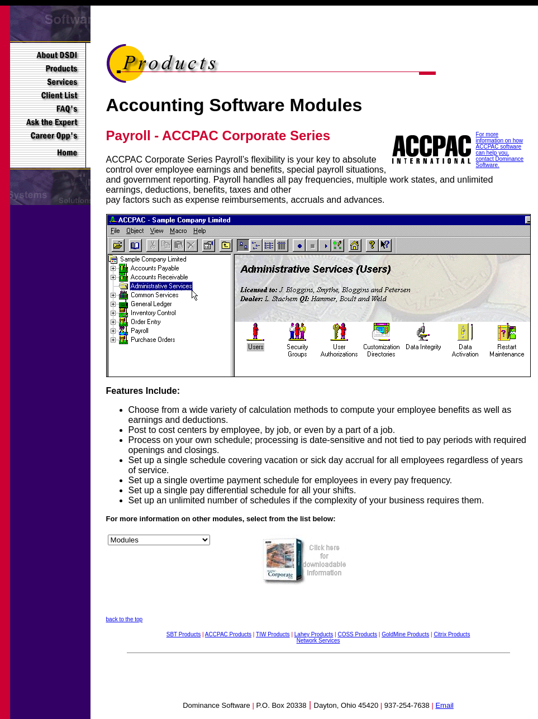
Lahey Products (314, 634)
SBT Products (183, 634)
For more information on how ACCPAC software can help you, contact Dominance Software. (500, 149)
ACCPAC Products (228, 634)
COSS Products (357, 634)
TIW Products (273, 634)
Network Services (318, 640)
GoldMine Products (405, 634)
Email (444, 705)
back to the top (124, 619)
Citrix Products (452, 634)
